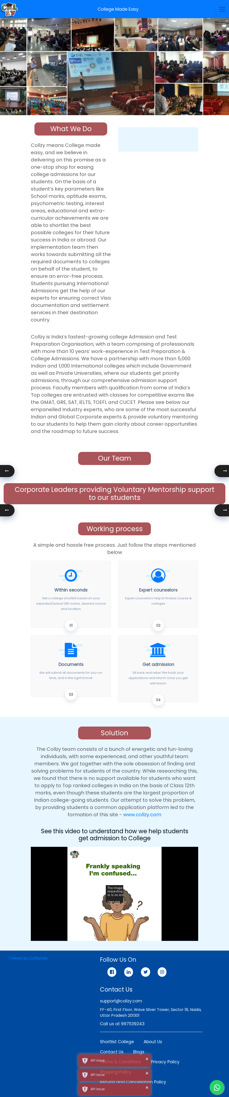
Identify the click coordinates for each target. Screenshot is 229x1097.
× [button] (146, 1059)
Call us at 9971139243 (122, 1024)
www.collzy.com (142, 814)
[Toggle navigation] (222, 9)
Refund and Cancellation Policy (133, 1082)
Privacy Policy (165, 1062)
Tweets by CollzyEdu (28, 958)
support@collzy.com (121, 1001)
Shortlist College (117, 1042)
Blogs (138, 1052)
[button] (221, 471)
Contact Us (111, 1052)
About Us (153, 1042)
